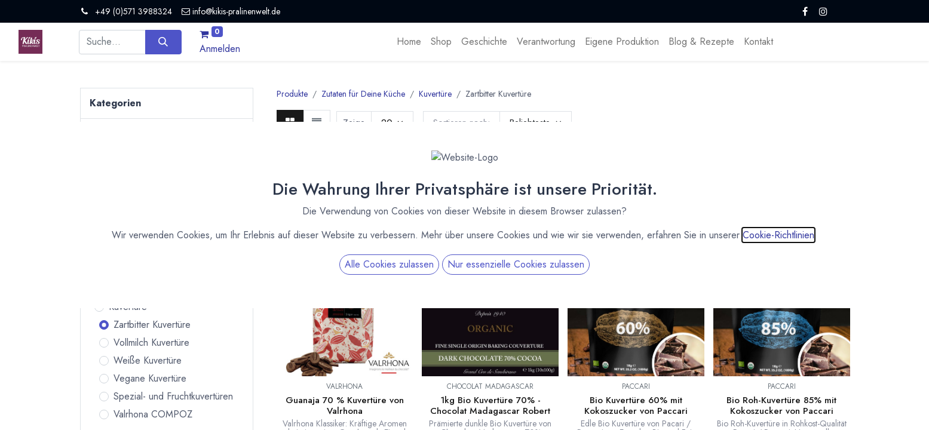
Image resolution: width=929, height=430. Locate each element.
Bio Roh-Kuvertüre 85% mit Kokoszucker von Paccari (781, 405)
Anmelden (220, 49)
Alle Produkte (131, 135)
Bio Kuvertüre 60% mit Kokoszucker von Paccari (636, 405)
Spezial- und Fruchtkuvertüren (173, 396)
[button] (535, 122)
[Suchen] (163, 42)
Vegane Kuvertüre (150, 378)
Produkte (292, 94)
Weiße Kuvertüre (148, 360)
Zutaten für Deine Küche (130, 246)
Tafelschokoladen (139, 203)
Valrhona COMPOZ (153, 414)
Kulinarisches (129, 221)
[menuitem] (409, 42)
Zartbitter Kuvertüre (152, 324)
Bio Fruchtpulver (141, 289)
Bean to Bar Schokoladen (155, 185)
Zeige (354, 122)
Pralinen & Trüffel (125, 160)
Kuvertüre (128, 307)
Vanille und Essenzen (151, 271)
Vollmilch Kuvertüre (151, 342)
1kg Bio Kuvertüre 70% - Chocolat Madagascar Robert (490, 405)
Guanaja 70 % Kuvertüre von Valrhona (345, 405)
